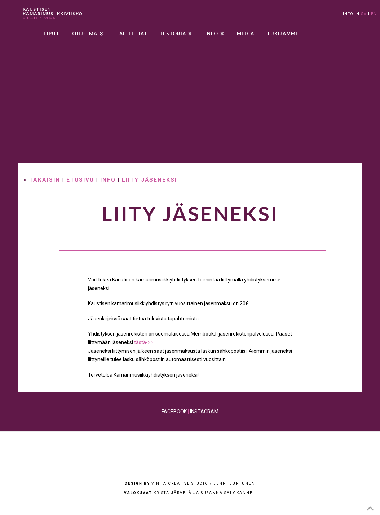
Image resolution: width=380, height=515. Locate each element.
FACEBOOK (174, 411)
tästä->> (144, 342)
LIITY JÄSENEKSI (149, 180)
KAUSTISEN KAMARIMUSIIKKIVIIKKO (53, 13)
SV (364, 14)
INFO (108, 180)
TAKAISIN (44, 180)
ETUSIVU (80, 180)
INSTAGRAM (204, 411)
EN (374, 14)
